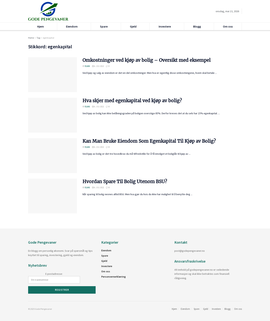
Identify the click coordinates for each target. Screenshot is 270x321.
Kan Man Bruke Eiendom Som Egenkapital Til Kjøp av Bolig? (149, 141)
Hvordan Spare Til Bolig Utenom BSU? (124, 181)
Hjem (40, 26)
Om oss (228, 26)
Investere (165, 26)
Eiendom (72, 26)
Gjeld (133, 26)
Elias (87, 66)
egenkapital (48, 37)
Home (31, 37)
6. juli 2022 (98, 66)
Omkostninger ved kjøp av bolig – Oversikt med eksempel (146, 60)
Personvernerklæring (113, 276)
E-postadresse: (54, 277)
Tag (38, 37)
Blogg (197, 26)
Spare (104, 26)
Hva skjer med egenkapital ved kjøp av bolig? (132, 101)
